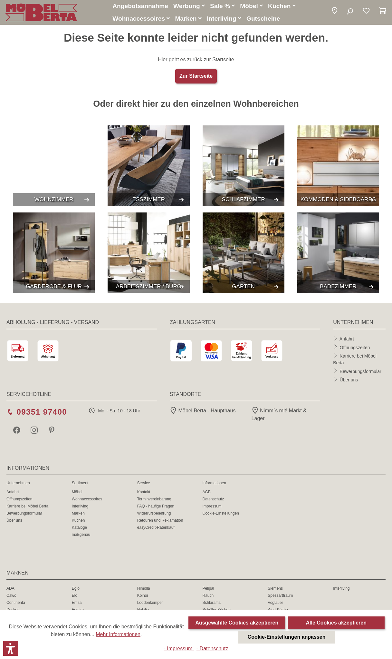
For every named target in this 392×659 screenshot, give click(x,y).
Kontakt (143, 493)
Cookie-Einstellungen (220, 514)
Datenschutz (213, 500)
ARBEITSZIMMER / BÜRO (148, 287)
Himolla (143, 589)
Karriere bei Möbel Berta (27, 507)
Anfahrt (346, 339)
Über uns (349, 380)
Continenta (15, 603)
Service (143, 484)
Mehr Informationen (118, 634)
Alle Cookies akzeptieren (336, 622)
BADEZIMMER (338, 287)
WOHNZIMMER (53, 200)
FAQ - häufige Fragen (155, 507)
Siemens (275, 589)
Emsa (77, 603)
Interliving (80, 507)
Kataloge (79, 528)
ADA (10, 589)
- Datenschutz (212, 648)
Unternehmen (18, 484)
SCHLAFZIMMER (243, 200)
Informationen (214, 484)
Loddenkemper (150, 603)
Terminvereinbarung (154, 500)
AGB (206, 493)
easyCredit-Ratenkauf (156, 528)
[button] (334, 12)
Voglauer (275, 603)
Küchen (78, 521)
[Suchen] (349, 12)
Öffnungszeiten (355, 348)
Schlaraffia (211, 603)
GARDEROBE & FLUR (54, 287)
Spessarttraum (280, 596)
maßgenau (81, 535)
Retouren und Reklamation (160, 521)
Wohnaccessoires (87, 500)
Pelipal (208, 589)
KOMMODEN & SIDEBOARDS (338, 200)
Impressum (211, 507)
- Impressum (179, 648)
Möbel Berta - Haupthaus (202, 411)
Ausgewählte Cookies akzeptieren (236, 622)
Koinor (142, 596)
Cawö (11, 596)
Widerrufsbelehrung (154, 514)
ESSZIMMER (148, 200)
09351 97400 (41, 412)
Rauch (208, 596)
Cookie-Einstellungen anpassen (287, 637)
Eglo (76, 589)
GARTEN (243, 287)
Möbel (77, 493)
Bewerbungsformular (360, 372)
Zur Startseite (196, 77)
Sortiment (80, 484)
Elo (74, 596)
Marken (78, 514)
